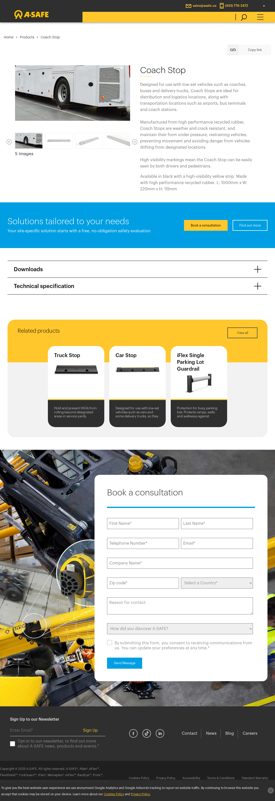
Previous (9, 142)
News (211, 733)
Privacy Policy (165, 778)
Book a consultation (206, 225)
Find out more (250, 225)
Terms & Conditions (221, 778)
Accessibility (191, 778)
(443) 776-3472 (236, 5)
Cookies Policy (139, 778)
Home (9, 37)
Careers (250, 733)
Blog (229, 733)
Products (27, 37)
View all (242, 332)
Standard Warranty (255, 778)
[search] (241, 17)
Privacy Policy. (140, 794)
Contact (189, 733)
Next (135, 142)
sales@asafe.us (204, 5)
